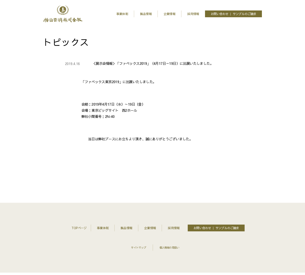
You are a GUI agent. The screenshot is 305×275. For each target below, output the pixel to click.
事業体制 (122, 14)
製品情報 (146, 14)
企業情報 (169, 14)
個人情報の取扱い (169, 247)
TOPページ (75, 228)
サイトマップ (138, 247)
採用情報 (193, 14)
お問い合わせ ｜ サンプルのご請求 (233, 14)
